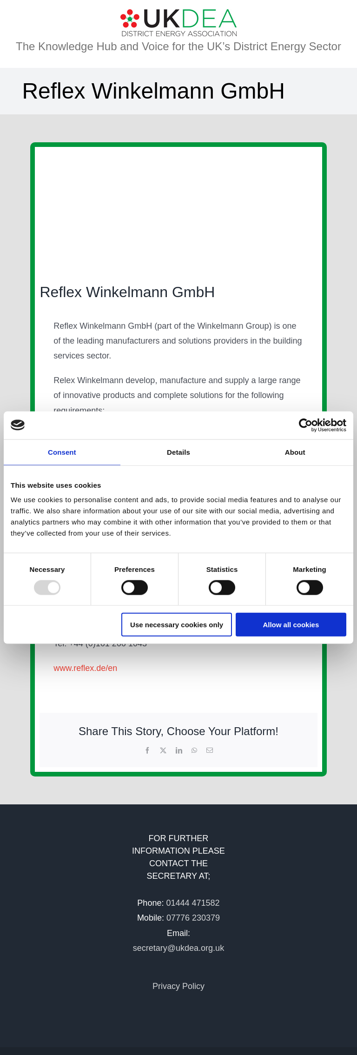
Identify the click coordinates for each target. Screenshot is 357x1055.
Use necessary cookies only (176, 625)
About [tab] (295, 452)
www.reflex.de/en (85, 668)
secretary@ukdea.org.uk (178, 948)
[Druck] (132, 210)
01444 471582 (192, 903)
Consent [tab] (62, 452)
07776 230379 (193, 917)
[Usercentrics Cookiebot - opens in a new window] (305, 425)
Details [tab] (178, 452)
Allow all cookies (291, 625)
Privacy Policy (178, 986)
